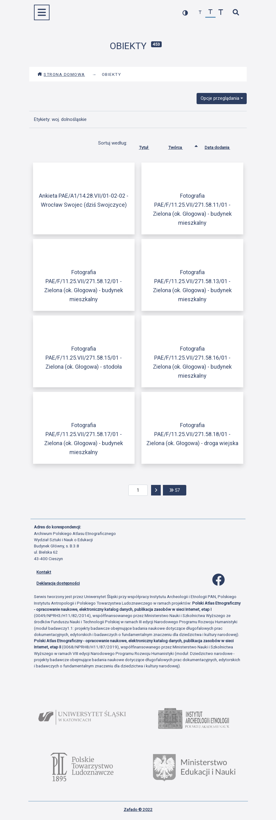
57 (177, 489)
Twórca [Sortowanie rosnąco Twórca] (180, 146)
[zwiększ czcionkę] (221, 12)
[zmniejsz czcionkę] (200, 12)
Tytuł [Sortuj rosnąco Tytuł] (149, 146)
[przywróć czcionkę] (210, 12)
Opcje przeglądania (220, 98)
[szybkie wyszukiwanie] (236, 12)
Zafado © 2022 (138, 809)
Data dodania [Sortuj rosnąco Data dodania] (222, 146)
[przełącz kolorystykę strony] (185, 12)
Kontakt (43, 571)
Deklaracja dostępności (58, 583)
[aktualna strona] (138, 490)
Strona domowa (61, 74)
